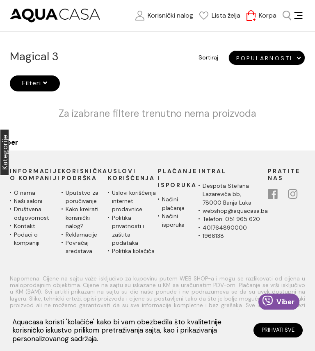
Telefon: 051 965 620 (231, 219)
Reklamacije (81, 234)
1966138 (213, 235)
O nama (24, 192)
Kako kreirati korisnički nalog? (82, 217)
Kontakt (24, 226)
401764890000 (225, 227)
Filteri (35, 83)
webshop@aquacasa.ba (235, 210)
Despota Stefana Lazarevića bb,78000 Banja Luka (227, 194)
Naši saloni (28, 201)
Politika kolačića (133, 251)
